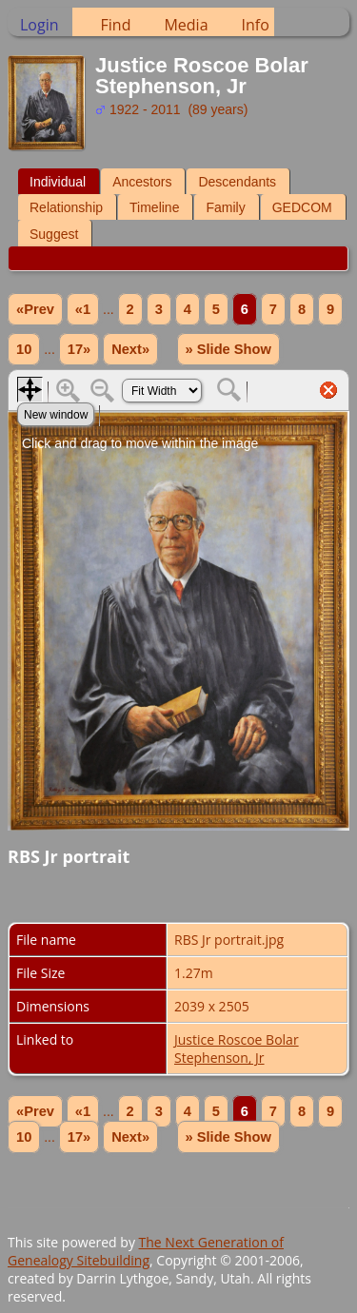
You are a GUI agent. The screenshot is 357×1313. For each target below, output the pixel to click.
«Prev (35, 309)
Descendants (237, 181)
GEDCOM (302, 207)
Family (225, 207)
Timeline (154, 207)
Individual (58, 181)
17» (79, 349)
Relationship (66, 207)
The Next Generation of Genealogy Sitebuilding (146, 1251)
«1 (82, 309)
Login (39, 24)
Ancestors (141, 181)
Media (186, 24)
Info (255, 24)
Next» (130, 349)
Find (116, 24)
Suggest (54, 234)
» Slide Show (228, 349)
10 (23, 349)
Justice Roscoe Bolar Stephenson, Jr (236, 1048)
